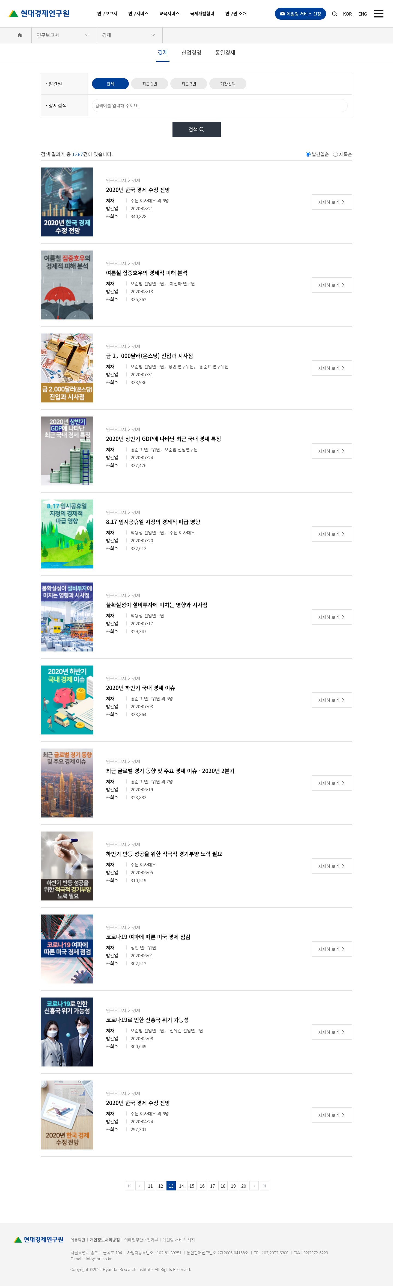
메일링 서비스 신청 (300, 13)
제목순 (345, 154)
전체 (111, 83)
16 (202, 1186)
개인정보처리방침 (105, 1240)
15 (191, 1186)
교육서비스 (169, 13)
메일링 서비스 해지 (179, 1240)
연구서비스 (138, 13)
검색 (196, 129)
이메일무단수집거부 (141, 1240)
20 (243, 1186)
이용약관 (77, 1240)
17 (212, 1186)
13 (171, 1186)
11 (150, 1186)
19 (233, 1186)
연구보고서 (107, 13)
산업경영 (191, 52)
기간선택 (235, 83)
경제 (106, 34)
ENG (362, 13)
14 (181, 1186)
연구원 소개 (236, 13)
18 (223, 1186)
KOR (347, 13)
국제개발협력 (202, 13)
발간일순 (320, 154)
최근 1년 (153, 83)
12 (160, 1186)
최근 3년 (194, 83)
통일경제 (225, 52)
